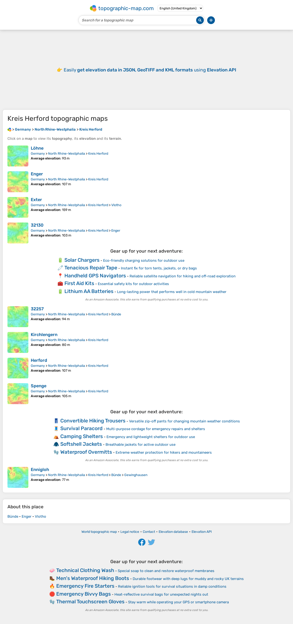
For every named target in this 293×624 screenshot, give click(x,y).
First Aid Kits (79, 283)
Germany (38, 154)
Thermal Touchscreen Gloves (90, 602)
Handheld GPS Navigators (95, 276)
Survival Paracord (81, 428)
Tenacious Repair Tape (90, 268)
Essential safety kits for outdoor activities (133, 284)
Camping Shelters (81, 436)
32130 (37, 225)
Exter (36, 199)
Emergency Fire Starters (85, 586)
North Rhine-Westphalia (66, 154)
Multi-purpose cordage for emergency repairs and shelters (155, 429)
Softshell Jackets (81, 444)
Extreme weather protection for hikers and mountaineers (164, 452)
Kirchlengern (44, 334)
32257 (37, 309)
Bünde (116, 314)
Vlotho (116, 205)
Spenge (38, 385)
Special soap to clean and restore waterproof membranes (166, 571)
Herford (39, 360)
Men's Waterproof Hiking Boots (92, 578)
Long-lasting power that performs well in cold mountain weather (171, 292)
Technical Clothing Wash (85, 570)
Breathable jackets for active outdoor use (140, 444)
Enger (37, 174)
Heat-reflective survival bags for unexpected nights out (161, 594)
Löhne (37, 148)
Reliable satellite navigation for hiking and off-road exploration (183, 276)
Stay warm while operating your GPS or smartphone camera (178, 602)
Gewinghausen (135, 475)
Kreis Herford (98, 154)
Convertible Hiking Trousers (92, 421)
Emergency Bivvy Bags (83, 594)
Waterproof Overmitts (86, 452)
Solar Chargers (82, 260)
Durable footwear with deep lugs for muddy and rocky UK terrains (188, 579)
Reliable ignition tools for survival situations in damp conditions (172, 586)
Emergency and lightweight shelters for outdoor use (150, 437)
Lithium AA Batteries (88, 291)
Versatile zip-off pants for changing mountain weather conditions (184, 421)
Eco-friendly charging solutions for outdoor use (143, 260)
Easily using (150, 70)
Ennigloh (40, 469)
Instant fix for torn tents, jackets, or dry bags (159, 268)
